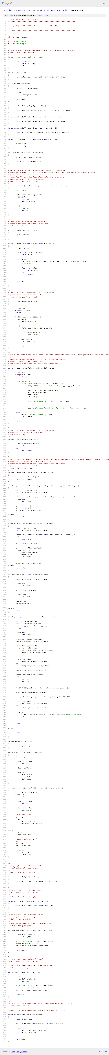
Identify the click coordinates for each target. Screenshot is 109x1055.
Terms (24, 1052)
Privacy (18, 1052)
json (105, 1052)
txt (100, 1052)
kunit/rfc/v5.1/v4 (22, 10)
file (46, 15)
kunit (5, 10)
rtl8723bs (55, 10)
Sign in (104, 3)
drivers (37, 10)
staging (46, 10)
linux (11, 10)
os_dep (65, 10)
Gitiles (13, 1052)
